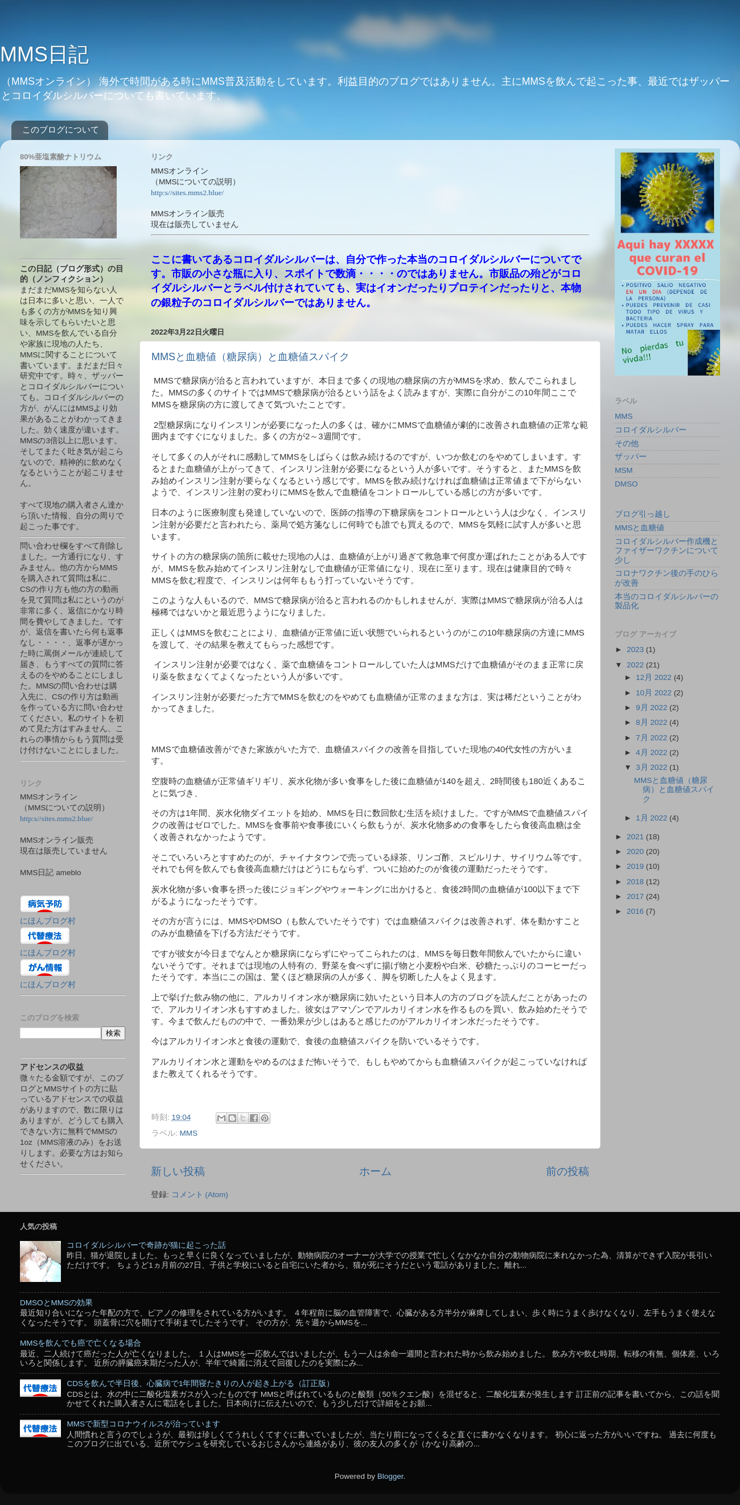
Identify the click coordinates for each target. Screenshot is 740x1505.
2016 (636, 911)
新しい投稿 (178, 1171)
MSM (624, 470)
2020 (636, 851)
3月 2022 (652, 767)
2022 (636, 665)
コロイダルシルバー (650, 430)
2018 (636, 881)
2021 (636, 836)
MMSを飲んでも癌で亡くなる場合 (81, 1343)
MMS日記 (44, 54)
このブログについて (60, 129)
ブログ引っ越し (643, 514)
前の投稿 (567, 1171)
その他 (627, 443)
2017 (636, 896)
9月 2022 (652, 707)
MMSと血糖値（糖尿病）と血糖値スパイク (250, 356)
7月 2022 (652, 737)
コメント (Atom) (199, 1194)
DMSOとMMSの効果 (56, 1302)
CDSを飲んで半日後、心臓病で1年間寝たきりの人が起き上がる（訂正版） (200, 1383)
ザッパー (631, 456)
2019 (636, 866)
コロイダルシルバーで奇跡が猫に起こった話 (146, 1245)
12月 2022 (655, 677)
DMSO (626, 484)
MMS (189, 1133)
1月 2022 (652, 818)
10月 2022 (655, 692)
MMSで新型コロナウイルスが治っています (143, 1424)
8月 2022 (652, 722)
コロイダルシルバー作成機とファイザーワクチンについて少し (666, 550)
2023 (636, 649)
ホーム (375, 1171)
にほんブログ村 (48, 921)
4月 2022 (652, 752)
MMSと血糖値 (640, 527)
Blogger (390, 1476)
